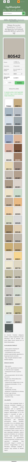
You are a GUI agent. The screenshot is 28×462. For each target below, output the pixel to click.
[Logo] (13, 7)
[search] (23, 13)
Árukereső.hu (14, 461)
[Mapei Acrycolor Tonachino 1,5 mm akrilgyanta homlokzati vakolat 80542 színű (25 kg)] (14, 38)
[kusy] (6, 82)
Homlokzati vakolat (13, 19)
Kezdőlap (6, 19)
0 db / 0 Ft (22, 2)
